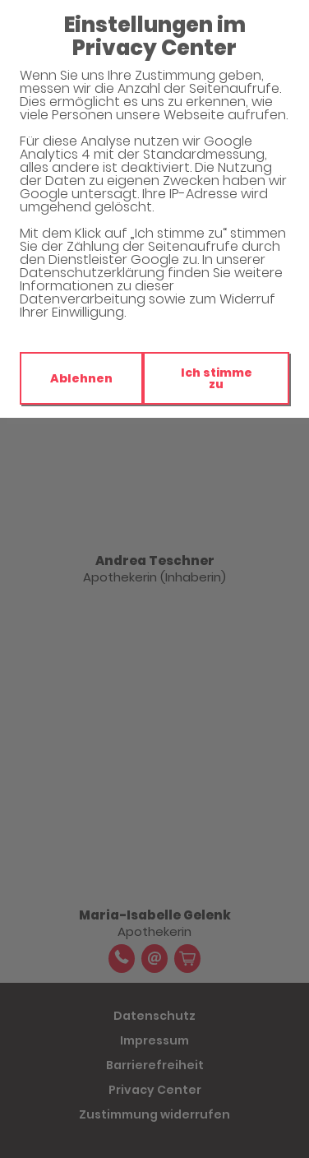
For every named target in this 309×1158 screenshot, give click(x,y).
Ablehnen (81, 378)
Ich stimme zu (216, 378)
